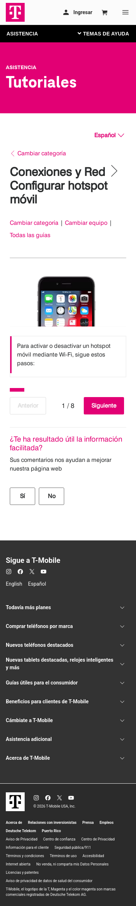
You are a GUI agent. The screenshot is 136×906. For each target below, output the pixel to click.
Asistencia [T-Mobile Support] (21, 67)
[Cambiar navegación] (109, 33)
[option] (68, 354)
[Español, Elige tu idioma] (109, 135)
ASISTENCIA (22, 34)
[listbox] (68, 354)
